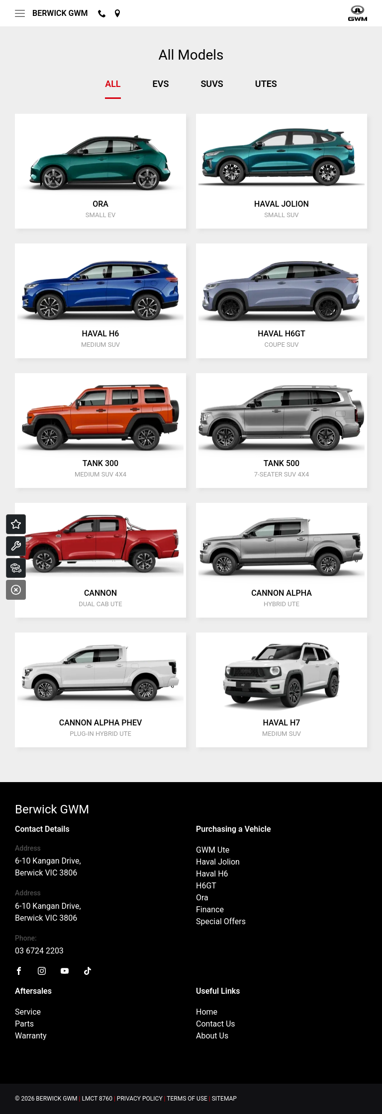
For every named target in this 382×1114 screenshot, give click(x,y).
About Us (212, 1035)
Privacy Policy (140, 1098)
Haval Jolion (218, 862)
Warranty (31, 1035)
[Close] (16, 590)
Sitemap (224, 1098)
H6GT (206, 885)
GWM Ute (212, 850)
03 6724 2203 (39, 950)
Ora (202, 897)
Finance (210, 909)
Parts (24, 1024)
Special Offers (221, 921)
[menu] (20, 13)
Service (28, 1012)
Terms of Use (187, 1098)
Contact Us (215, 1024)
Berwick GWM (60, 13)
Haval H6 (212, 873)
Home (206, 1012)
